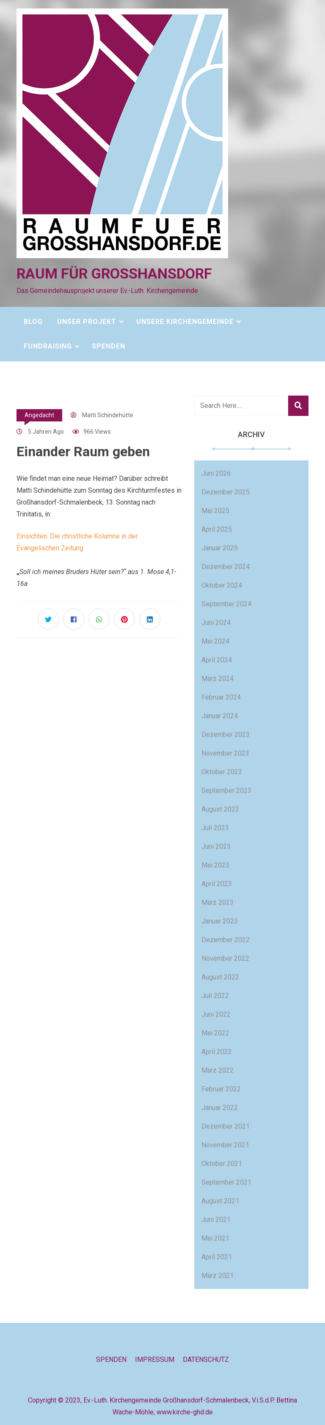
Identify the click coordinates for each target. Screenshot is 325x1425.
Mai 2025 (215, 511)
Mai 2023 (215, 865)
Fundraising (48, 346)
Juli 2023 (215, 828)
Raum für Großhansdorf (114, 273)
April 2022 (216, 1052)
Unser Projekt (86, 322)
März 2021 (217, 1276)
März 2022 (217, 1070)
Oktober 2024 (221, 585)
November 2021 (225, 1145)
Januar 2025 (219, 548)
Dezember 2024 (225, 567)
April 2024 (216, 660)
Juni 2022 (216, 1014)
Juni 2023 (216, 846)
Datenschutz (206, 1359)
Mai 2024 (215, 641)
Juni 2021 (216, 1220)
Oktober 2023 (221, 772)
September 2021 (226, 1182)
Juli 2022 (215, 996)
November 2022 (225, 958)
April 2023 (216, 884)
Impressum (154, 1359)
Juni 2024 (216, 623)
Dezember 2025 (225, 492)
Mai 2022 (215, 1033)
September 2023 (226, 790)
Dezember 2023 (225, 735)
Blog (33, 322)
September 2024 (226, 604)
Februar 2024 (221, 697)
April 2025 (216, 529)
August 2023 (220, 809)
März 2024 (217, 679)
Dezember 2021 (225, 1126)
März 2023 (217, 902)
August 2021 (220, 1201)
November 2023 (225, 753)
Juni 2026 (216, 473)
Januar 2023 (219, 921)
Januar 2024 (219, 716)
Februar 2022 (221, 1089)
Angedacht (39, 415)
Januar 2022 (219, 1108)
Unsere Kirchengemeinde (185, 322)
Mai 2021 (215, 1238)
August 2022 (220, 977)
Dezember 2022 (225, 940)
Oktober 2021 (221, 1164)
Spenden (108, 346)
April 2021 (216, 1257)
